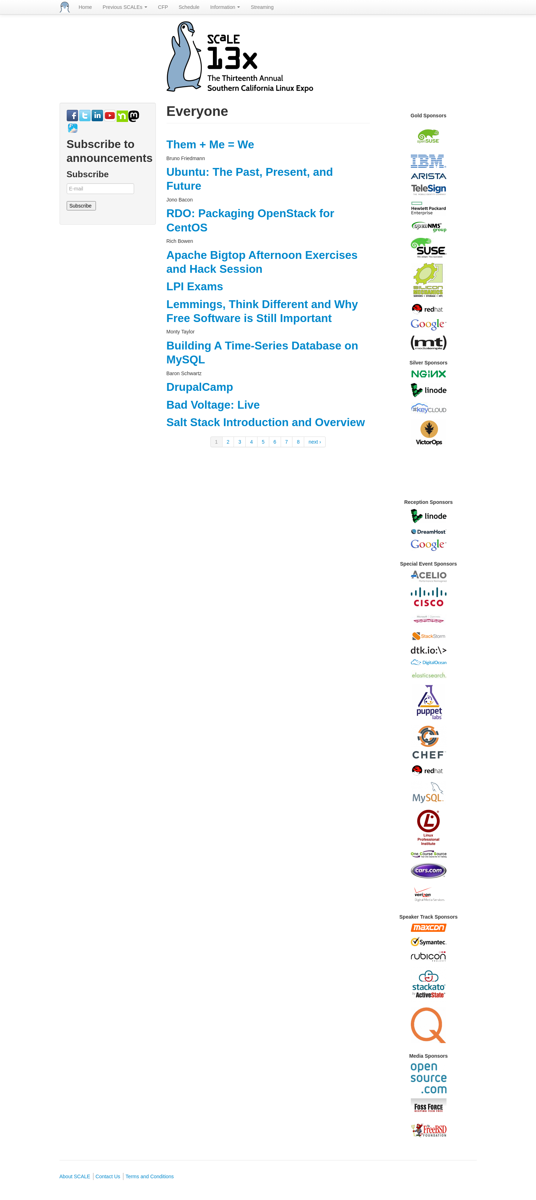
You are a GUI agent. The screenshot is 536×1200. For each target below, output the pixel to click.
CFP (163, 7)
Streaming (262, 7)
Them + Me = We (210, 144)
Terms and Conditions (150, 1176)
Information (225, 7)
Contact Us (108, 1176)
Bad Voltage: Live (213, 404)
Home (85, 7)
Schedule (189, 7)
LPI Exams (195, 286)
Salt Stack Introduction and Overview (266, 422)
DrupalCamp (200, 387)
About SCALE (75, 1176)
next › (314, 442)
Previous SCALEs (125, 7)
